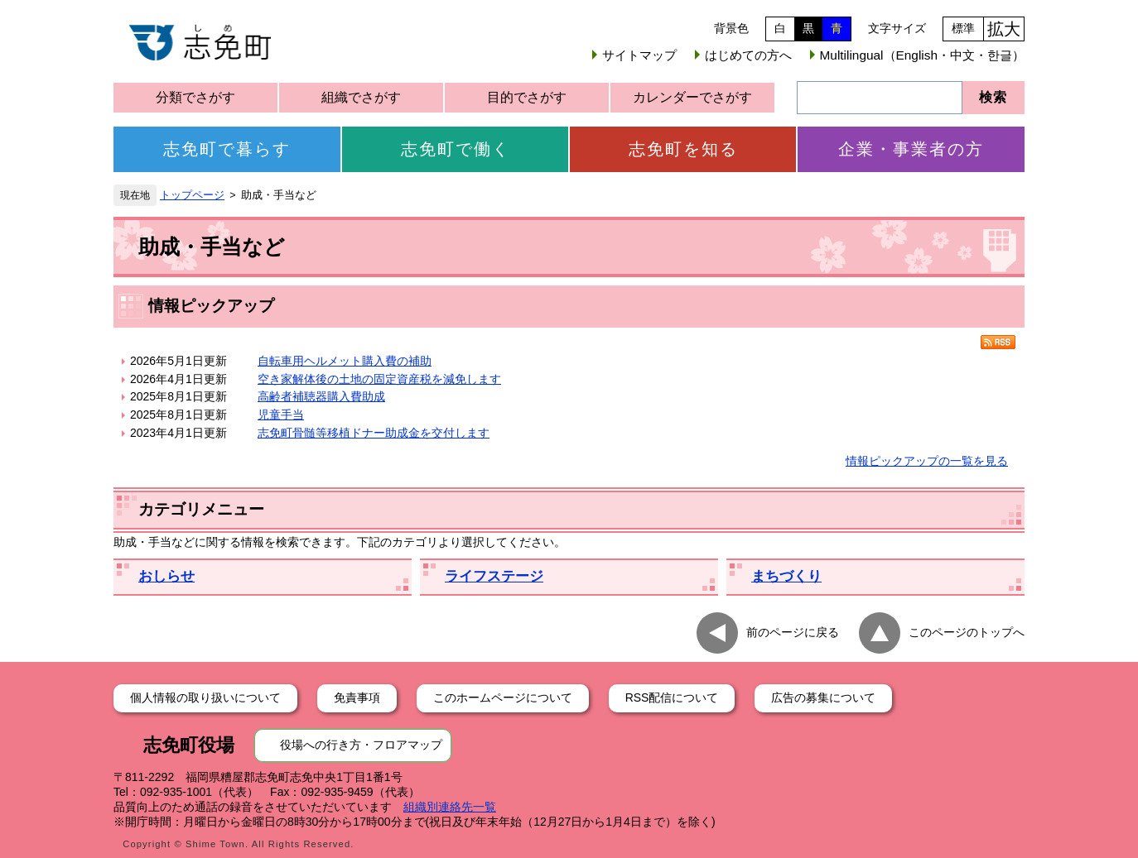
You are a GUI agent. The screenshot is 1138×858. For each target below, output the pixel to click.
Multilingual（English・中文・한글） (922, 55)
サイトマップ (639, 55)
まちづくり (786, 576)
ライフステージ (494, 576)
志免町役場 (188, 745)
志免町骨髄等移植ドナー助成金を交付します (373, 432)
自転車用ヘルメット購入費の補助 (345, 360)
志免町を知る (683, 149)
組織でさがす (361, 97)
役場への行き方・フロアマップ (361, 744)
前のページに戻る (792, 632)
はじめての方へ (748, 55)
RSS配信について (672, 697)
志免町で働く (455, 149)
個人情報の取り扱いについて (205, 697)
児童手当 (281, 414)
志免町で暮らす (227, 149)
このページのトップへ (967, 632)
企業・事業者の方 (911, 149)
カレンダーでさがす (692, 97)
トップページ (192, 195)
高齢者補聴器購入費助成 (321, 396)
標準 (963, 28)
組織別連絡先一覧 (449, 806)
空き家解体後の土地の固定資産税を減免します (379, 379)
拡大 (1003, 29)
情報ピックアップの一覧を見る (927, 460)
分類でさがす (195, 97)
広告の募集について (823, 697)
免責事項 (357, 697)
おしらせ (166, 576)
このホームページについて (502, 697)
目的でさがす (527, 97)
